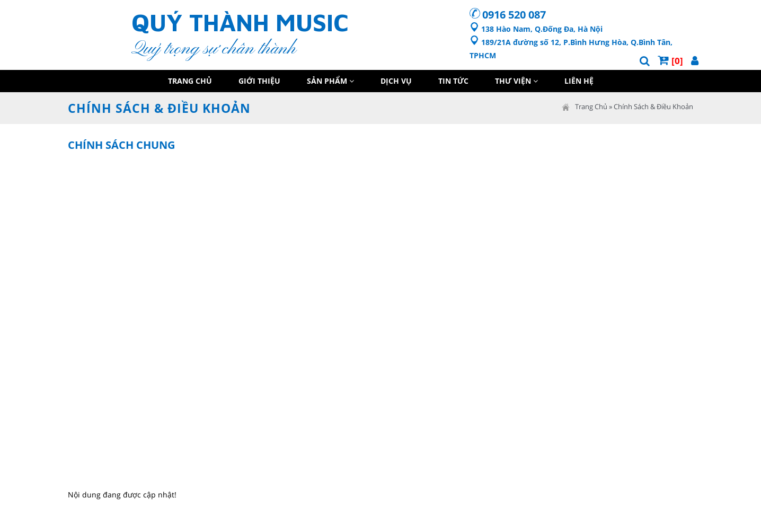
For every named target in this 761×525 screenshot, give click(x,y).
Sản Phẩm (330, 81)
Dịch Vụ (396, 81)
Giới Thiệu (259, 81)
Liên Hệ (579, 81)
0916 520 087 (514, 14)
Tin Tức (453, 81)
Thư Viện (516, 81)
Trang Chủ (190, 81)
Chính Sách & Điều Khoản (653, 106)
